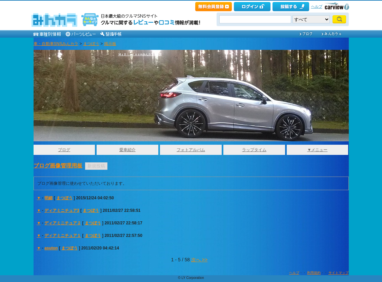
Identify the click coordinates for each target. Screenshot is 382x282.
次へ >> (199, 259)
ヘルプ (316, 6)
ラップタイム (254, 149)
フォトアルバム (191, 149)
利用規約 (314, 273)
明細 (48, 198)
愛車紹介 (127, 149)
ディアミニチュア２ (62, 223)
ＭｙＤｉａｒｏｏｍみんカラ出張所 (140, 54)
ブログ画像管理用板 (58, 165)
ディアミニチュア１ (62, 235)
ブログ (64, 149)
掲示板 (110, 43)
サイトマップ (338, 273)
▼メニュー (317, 149)
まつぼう (91, 43)
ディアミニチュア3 (61, 210)
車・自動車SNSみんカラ (56, 43)
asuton (51, 248)
